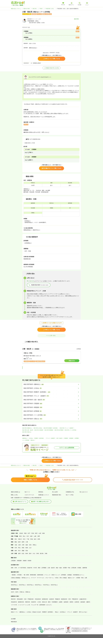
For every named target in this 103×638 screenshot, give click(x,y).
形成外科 (33, 602)
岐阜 (19, 542)
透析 (39, 567)
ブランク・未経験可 (50, 438)
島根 (27, 547)
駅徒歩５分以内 (37, 612)
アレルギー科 (34, 604)
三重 (27, 542)
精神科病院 (40, 574)
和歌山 (34, 544)
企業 (86, 577)
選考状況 (40, 492)
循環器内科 (45, 599)
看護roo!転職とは (15, 492)
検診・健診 (59, 567)
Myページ (27, 492)
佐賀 (23, 553)
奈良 (30, 544)
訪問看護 (77, 438)
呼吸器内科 (31, 599)
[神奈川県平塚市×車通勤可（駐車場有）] (51, 392)
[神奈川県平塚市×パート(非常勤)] (51, 415)
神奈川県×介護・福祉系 (27, 430)
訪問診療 (73, 567)
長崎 (26, 553)
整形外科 (27, 602)
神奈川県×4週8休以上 (27, 428)
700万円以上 (46, 584)
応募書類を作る (70, 492)
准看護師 (71, 438)
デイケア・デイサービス (37, 577)
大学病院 (19, 574)
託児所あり (63, 612)
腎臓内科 (57, 599)
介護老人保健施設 (15, 577)
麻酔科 (88, 602)
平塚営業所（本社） (50, 8)
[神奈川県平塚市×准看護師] (51, 407)
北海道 (21, 533)
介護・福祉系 (59, 438)
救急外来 (29, 567)
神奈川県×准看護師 (49, 430)
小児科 (39, 602)
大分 (34, 553)
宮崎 (37, 553)
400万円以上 (22, 584)
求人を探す (55, 492)
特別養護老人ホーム (78, 574)
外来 (16, 567)
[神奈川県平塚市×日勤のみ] (51, 419)
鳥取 (23, 547)
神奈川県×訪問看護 (59, 430)
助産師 (29, 560)
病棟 (12, 567)
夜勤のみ (28, 592)
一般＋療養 (26, 574)
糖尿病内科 (64, 599)
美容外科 (13, 599)
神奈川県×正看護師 (38, 430)
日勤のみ (32, 440)
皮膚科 (60, 602)
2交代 (12, 592)
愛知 (16, 542)
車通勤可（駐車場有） (39, 438)
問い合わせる (30, 281)
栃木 (35, 539)
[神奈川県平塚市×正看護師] (51, 403)
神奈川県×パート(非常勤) (70, 430)
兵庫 (23, 544)
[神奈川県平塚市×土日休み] (51, 388)
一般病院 (13, 574)
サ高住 (56, 577)
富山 (24, 536)
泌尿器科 (66, 602)
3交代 (16, 592)
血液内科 (51, 599)
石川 (28, 536)
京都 (19, 544)
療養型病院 (33, 574)
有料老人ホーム (26, 577)
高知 (27, 550)
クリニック (47, 574)
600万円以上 (38, 584)
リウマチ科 (14, 604)
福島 (43, 533)
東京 (16, 539)
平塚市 (40, 8)
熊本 (30, 553)
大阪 (16, 544)
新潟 (20, 536)
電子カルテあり (83, 612)
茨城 (31, 539)
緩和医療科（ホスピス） (45, 604)
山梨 (35, 536)
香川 (19, 550)
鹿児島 (41, 553)
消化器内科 (38, 599)
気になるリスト (84, 492)
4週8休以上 (24, 438)
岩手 (29, 533)
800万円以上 (54, 584)
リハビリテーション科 (24, 604)
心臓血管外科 (82, 599)
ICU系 (35, 567)
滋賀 (27, 544)
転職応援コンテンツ (43, 494)
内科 (25, 599)
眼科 (49, 602)
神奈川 (20, 539)
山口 (30, 547)
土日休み (31, 438)
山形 (40, 533)
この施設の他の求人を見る (51, 68)
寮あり (57, 612)
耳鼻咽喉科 (55, 602)
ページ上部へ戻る (51, 335)
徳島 (16, 550)
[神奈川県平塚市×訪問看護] (51, 411)
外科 (69, 599)
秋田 (36, 533)
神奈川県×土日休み (38, 428)
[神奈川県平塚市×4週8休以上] (51, 384)
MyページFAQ (69, 494)
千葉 (28, 539)
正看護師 (66, 438)
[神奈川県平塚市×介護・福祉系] (51, 400)
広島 (16, 547)
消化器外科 (14, 602)
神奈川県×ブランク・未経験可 (67, 428)
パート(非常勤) (25, 440)
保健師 (24, 560)
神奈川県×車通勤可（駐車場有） (51, 428)
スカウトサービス (29, 494)
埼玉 (24, 539)
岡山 (19, 547)
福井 (31, 536)
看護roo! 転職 (26, 8)
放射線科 (82, 602)
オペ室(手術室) (22, 567)
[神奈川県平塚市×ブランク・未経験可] (51, 396)
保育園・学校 (66, 567)
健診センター (71, 577)
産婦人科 (44, 602)
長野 (39, 536)
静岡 (23, 542)
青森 (25, 533)
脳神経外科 (21, 602)
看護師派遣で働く (57, 494)
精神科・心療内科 (74, 602)
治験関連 (84, 567)
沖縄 (46, 553)
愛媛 (23, 550)
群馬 (39, 539)
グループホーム (49, 577)
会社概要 (13, 618)
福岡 (19, 553)
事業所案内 (14, 621)
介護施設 (69, 574)
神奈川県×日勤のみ (26, 432)
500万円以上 (30, 584)
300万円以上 (14, 584)
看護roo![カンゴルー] (16, 8)
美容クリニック (56, 574)
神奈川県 (35, 8)
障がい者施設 (63, 577)
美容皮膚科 (20, 599)
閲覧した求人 (14, 494)
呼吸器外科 (75, 599)
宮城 (32, 533)
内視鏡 (79, 567)
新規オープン (14, 612)
